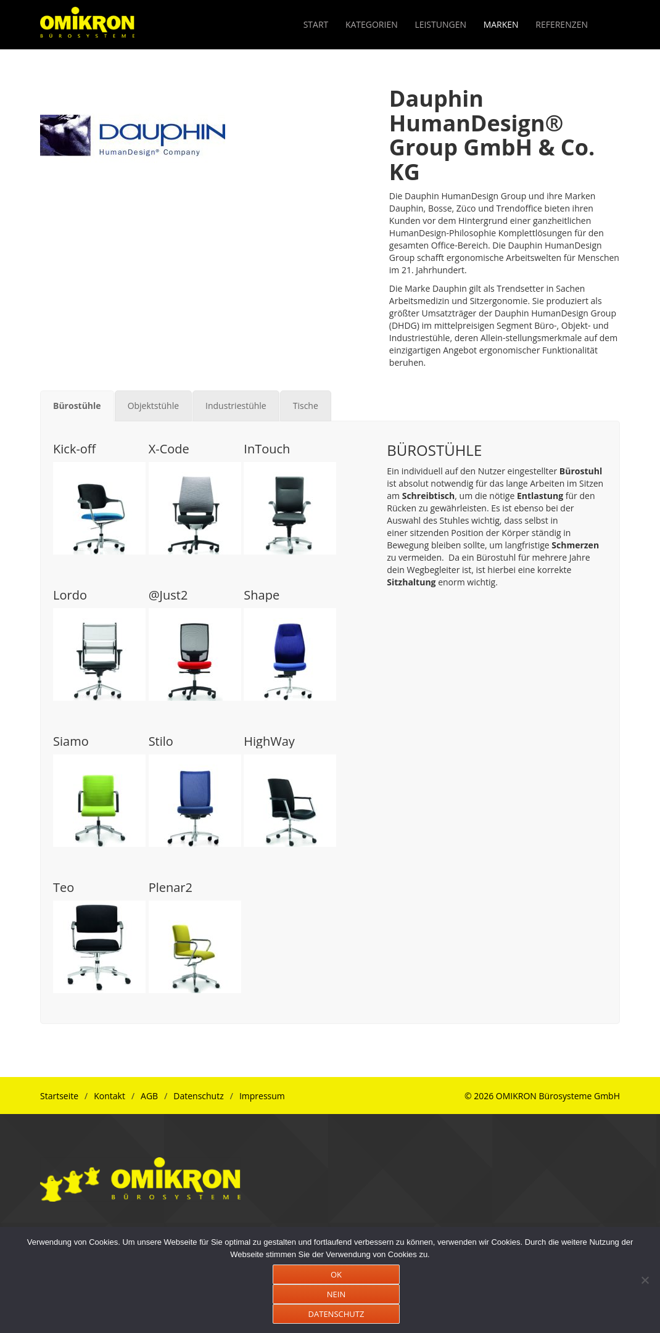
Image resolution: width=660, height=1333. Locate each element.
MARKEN (501, 24)
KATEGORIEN (371, 24)
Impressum (262, 1096)
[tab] (77, 405)
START (316, 24)
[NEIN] (644, 1280)
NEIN (336, 1294)
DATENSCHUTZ (336, 1313)
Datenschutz (198, 1096)
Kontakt (109, 1096)
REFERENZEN (561, 24)
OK (336, 1274)
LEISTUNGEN (440, 24)
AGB (149, 1096)
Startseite (59, 1096)
